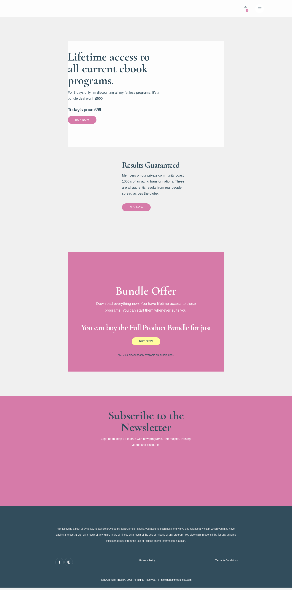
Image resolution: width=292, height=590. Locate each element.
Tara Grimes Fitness (112, 582)
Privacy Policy (147, 562)
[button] (259, 8)
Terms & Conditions (226, 562)
